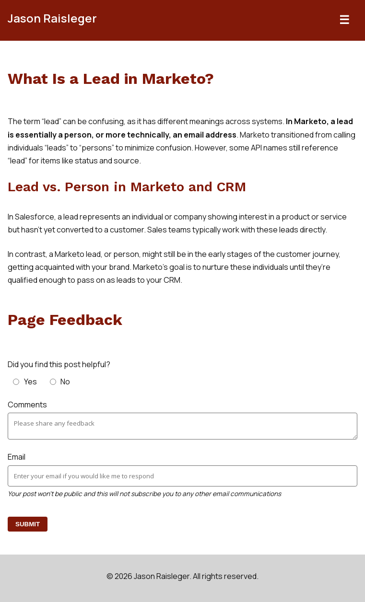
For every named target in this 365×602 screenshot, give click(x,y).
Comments (27, 404)
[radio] (26, 381)
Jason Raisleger (52, 18)
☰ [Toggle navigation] (344, 19)
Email (16, 457)
